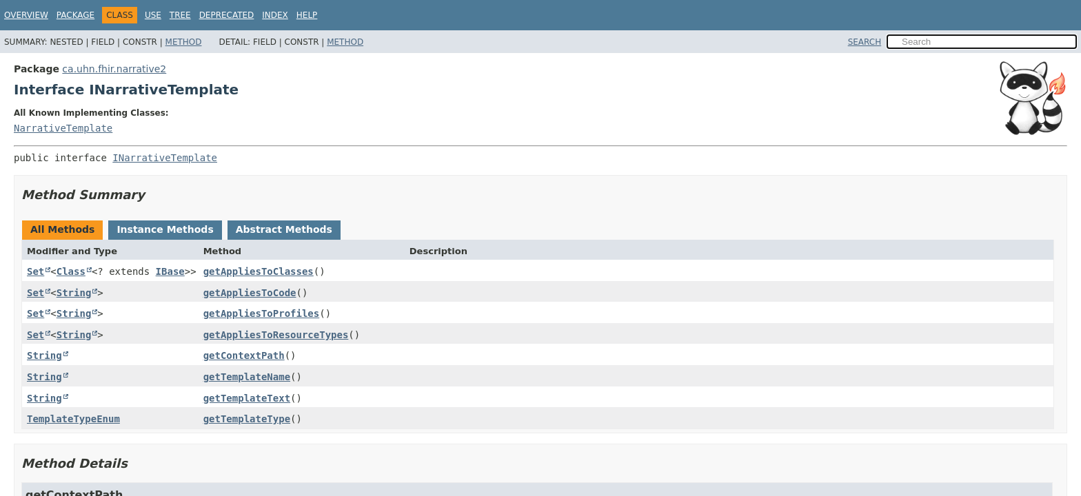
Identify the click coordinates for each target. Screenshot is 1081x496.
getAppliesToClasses (258, 271)
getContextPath (244, 355)
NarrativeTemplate (63, 128)
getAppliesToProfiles (261, 313)
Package (75, 15)
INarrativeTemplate (164, 157)
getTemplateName (246, 376)
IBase (170, 271)
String (74, 292)
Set (35, 271)
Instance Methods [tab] (165, 229)
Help (307, 15)
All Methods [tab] (62, 229)
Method (183, 42)
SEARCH (865, 42)
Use (153, 15)
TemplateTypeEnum (73, 418)
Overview (26, 15)
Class (71, 271)
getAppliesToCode (249, 292)
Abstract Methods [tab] (284, 229)
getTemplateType (246, 418)
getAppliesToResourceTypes (276, 334)
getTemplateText (246, 398)
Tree (180, 15)
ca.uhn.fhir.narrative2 (114, 68)
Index (275, 15)
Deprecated (226, 15)
